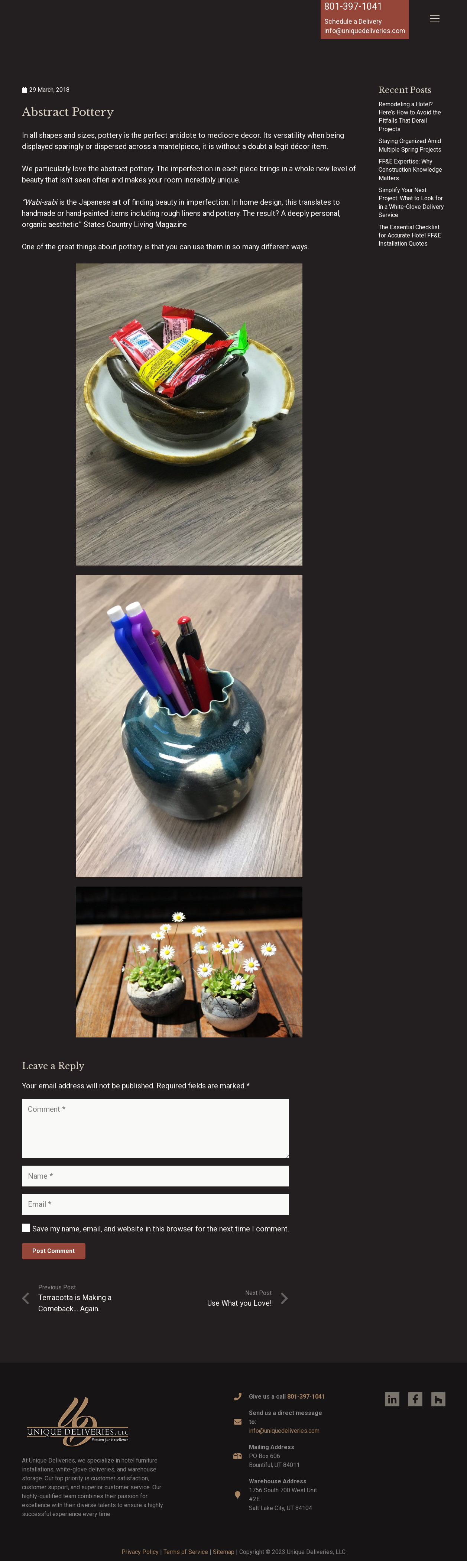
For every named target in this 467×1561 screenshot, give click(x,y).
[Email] (155, 1204)
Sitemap (223, 1551)
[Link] (67, 27)
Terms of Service (185, 1551)
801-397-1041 (353, 6)
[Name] (155, 1176)
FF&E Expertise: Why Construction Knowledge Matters (410, 170)
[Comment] (155, 1128)
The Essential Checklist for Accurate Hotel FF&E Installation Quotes (410, 235)
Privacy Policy (140, 1551)
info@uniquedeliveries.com (284, 1430)
